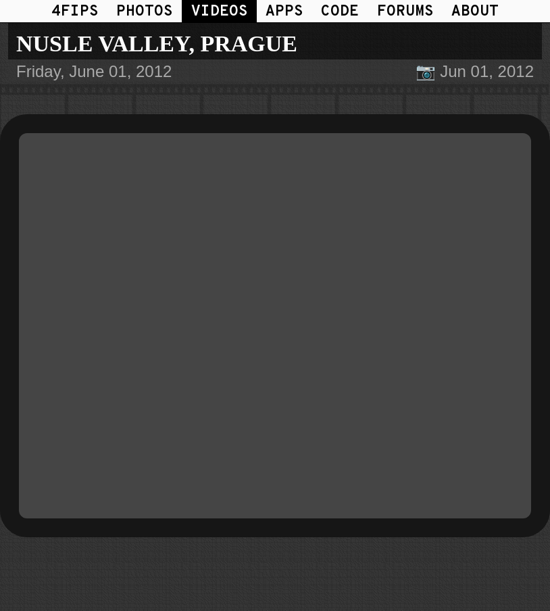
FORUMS (405, 12)
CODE (340, 12)
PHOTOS (144, 12)
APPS (284, 12)
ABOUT (475, 12)
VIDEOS (219, 12)
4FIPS (75, 12)
